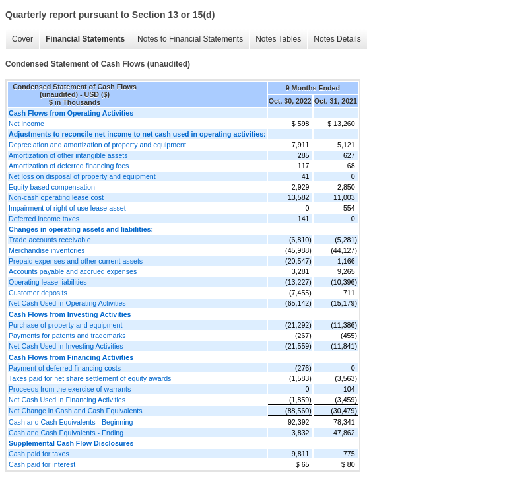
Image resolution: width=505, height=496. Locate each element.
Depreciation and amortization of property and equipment (97, 145)
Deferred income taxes (44, 219)
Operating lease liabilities (47, 282)
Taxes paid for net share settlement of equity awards (90, 378)
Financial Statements (85, 39)
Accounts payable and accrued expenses (73, 271)
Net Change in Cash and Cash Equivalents (76, 411)
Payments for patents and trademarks (67, 335)
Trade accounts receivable (50, 240)
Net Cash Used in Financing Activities (67, 400)
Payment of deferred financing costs (65, 368)
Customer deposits (38, 293)
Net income (26, 123)
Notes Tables (278, 39)
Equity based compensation (52, 187)
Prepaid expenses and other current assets (76, 261)
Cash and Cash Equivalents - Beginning (71, 422)
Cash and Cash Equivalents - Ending (66, 433)
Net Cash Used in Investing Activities (66, 346)
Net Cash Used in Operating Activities (67, 303)
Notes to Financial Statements (190, 39)
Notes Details (337, 39)
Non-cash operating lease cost (56, 197)
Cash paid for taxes (39, 454)
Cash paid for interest (42, 464)
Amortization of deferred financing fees (69, 166)
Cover (22, 39)
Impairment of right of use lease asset (67, 208)
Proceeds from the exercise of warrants (70, 389)
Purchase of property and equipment (65, 325)
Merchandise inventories (47, 250)
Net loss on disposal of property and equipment (82, 176)
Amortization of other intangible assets (68, 155)
